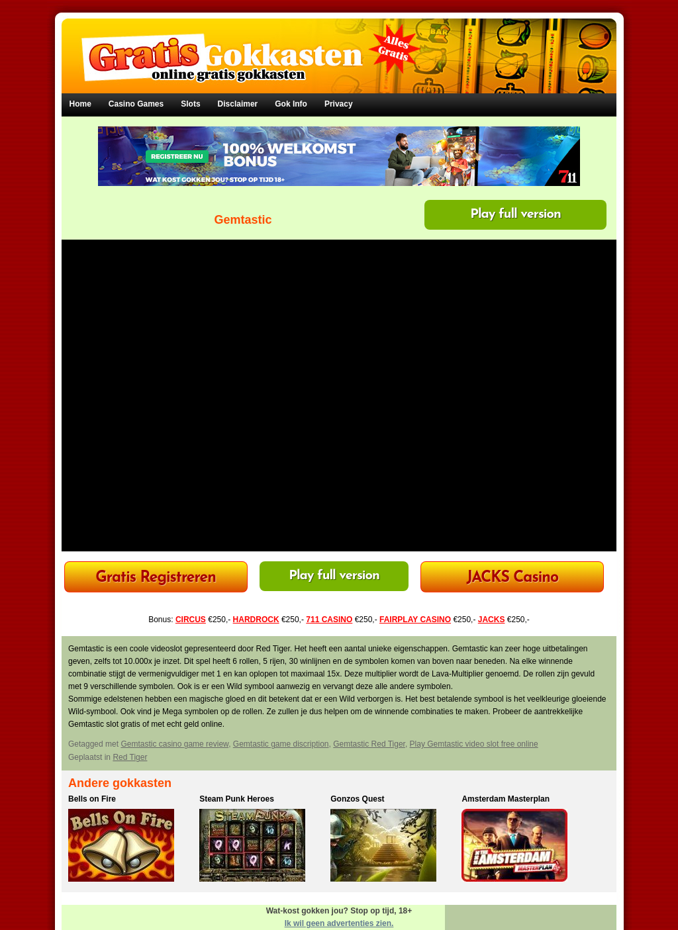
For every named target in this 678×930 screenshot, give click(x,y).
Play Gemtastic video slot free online (474, 744)
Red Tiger (130, 757)
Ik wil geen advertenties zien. (339, 923)
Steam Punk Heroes (236, 799)
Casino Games (136, 104)
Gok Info (291, 104)
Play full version (515, 214)
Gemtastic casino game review (174, 744)
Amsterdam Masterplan (505, 799)
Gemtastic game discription (281, 744)
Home (80, 104)
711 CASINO (329, 619)
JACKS (491, 619)
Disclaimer (238, 104)
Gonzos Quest (357, 799)
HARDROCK (256, 619)
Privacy (338, 104)
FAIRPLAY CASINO (415, 619)
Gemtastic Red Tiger (369, 744)
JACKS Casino (512, 578)
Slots (190, 104)
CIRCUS (190, 619)
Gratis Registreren (155, 578)
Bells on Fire (92, 799)
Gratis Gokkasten (339, 46)
